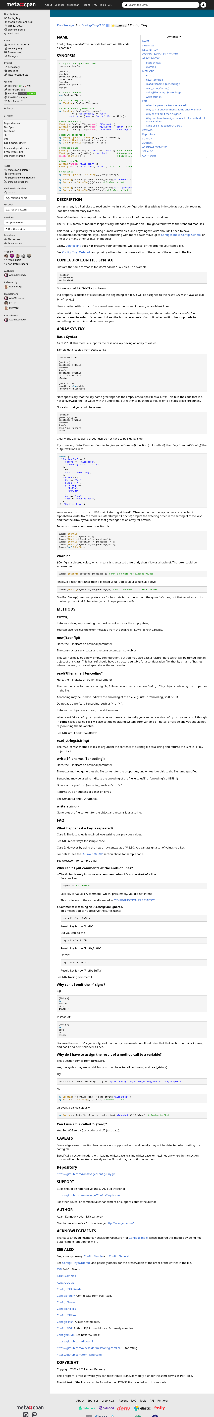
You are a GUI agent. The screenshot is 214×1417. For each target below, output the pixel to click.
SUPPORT (147, 138)
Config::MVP (64, 1328)
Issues (11, 70)
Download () (19, 44)
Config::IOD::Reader (70, 1289)
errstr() (150, 75)
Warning (151, 66)
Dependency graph (14, 155)
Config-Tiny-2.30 (93, 25)
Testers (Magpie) (17, 89)
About (48, 4)
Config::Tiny (72, 95)
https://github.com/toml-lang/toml (79, 1354)
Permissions (14, 173)
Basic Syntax (153, 62)
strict (7, 135)
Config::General (191, 235)
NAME (145, 41)
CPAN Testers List (13, 152)
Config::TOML (65, 1335)
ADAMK (10, 297)
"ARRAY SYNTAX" (92, 854)
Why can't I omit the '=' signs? (163, 113)
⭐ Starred (119, 25)
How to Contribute (18, 74)
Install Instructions (18, 181)
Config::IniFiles (66, 1309)
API (110, 4)
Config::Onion (66, 1302)
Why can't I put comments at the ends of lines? (173, 109)
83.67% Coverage (17, 97)
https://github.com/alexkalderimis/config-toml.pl (88, 1348)
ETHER (10, 303)
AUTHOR (147, 142)
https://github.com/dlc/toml (75, 1341)
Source (12, 48)
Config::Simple (170, 235)
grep (8, 204)
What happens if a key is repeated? (166, 105)
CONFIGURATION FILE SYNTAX (160, 54)
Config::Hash (65, 1322)
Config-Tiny (14, 18)
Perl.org (162, 1400)
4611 (20, 85)
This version (14, 239)
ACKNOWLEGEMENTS (154, 147)
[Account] (203, 5)
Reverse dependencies (16, 148)
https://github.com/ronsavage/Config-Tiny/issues (88, 1195)
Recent (86, 4)
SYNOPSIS (148, 45)
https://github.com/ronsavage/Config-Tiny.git (86, 1174)
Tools (103, 4)
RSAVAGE (11, 308)
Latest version (15, 243)
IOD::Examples (66, 1276)
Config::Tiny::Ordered (76, 252)
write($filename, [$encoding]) (163, 92)
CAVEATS (147, 130)
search (9, 192)
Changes (13, 56)
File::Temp (9, 131)
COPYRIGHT (149, 155)
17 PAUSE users (12, 259)
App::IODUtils (65, 1282)
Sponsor (59, 4)
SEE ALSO (147, 151)
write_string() (154, 96)
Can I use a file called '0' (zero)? (164, 125)
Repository (14, 67)
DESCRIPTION (150, 49)
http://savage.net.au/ (120, 1223)
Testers (12, 85)
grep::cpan (73, 4)
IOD (59, 1269)
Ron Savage (13, 286)
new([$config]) (154, 79)
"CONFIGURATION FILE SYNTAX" (134, 900)
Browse (12, 52)
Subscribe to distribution (21, 177)
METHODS (148, 71)
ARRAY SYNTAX (150, 58)
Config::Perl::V (66, 1296)
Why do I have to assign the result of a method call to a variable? (175, 119)
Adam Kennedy (15, 275)
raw (19, 48)
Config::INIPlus (66, 1315)
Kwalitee (12, 93)
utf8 (6, 138)
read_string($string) (157, 88)
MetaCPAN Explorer (18, 169)
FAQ (94, 4)
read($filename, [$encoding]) (163, 83)
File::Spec (9, 127)
